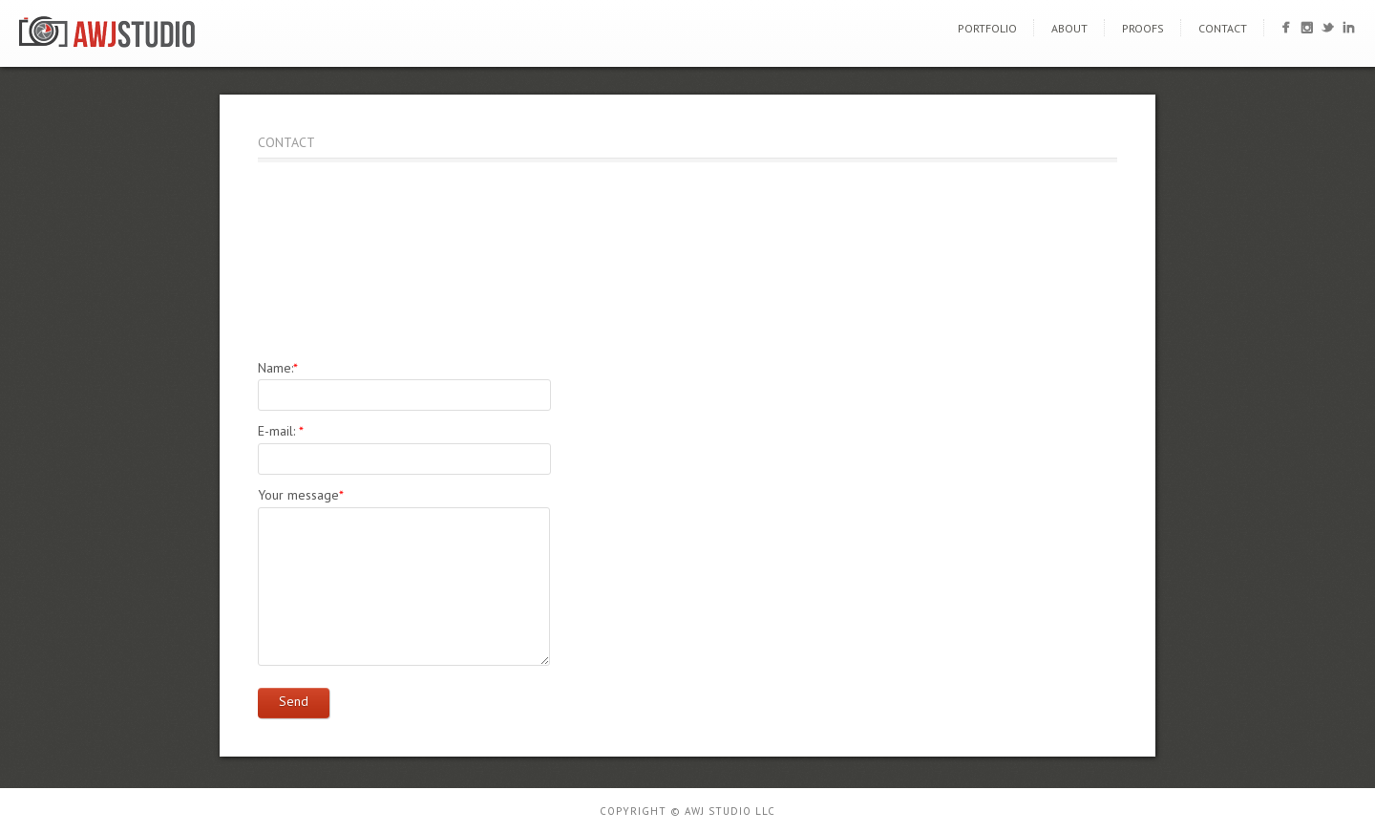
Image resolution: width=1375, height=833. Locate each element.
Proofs (1143, 28)
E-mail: (281, 430)
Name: (278, 367)
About (1069, 28)
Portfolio (987, 28)
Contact (1222, 28)
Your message (301, 494)
